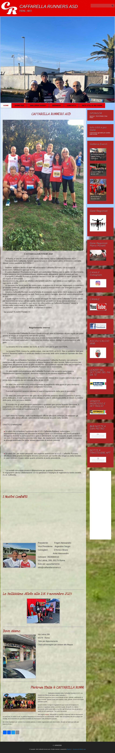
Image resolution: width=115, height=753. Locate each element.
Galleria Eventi (38, 105)
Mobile (80, 749)
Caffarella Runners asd (48, 6)
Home (6, 105)
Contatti (71, 105)
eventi (47, 714)
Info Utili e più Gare (92, 105)
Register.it (69, 749)
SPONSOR (56, 105)
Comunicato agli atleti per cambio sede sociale (100, 133)
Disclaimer (75, 749)
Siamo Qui (19, 105)
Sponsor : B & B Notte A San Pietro (98, 116)
